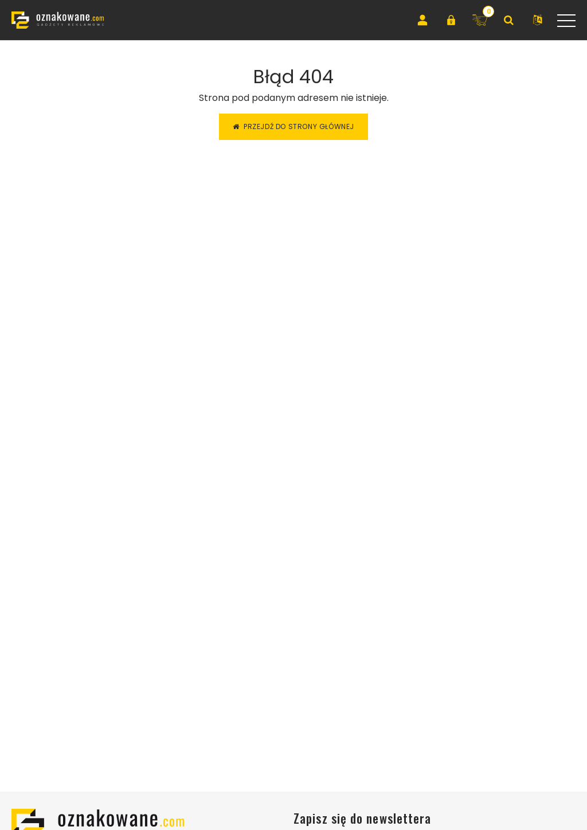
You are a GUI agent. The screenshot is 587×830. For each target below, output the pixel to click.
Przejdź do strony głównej (293, 126)
